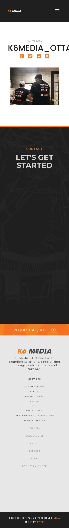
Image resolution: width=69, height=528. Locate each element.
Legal (57, 518)
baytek (40, 522)
